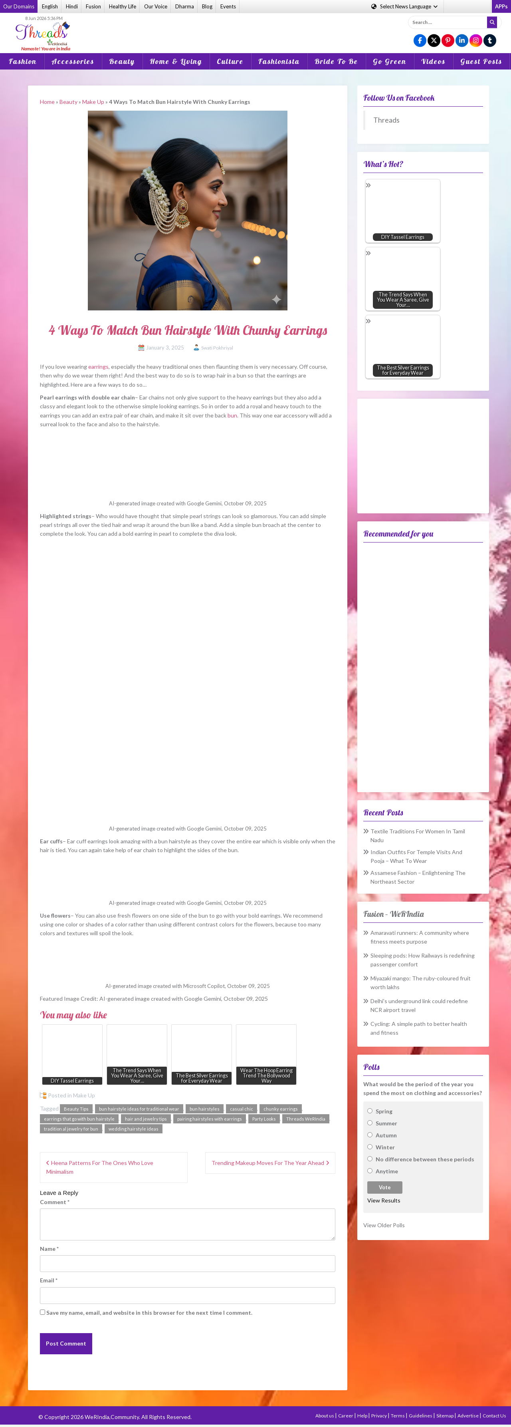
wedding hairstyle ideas (133, 1128)
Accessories (72, 61)
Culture (230, 61)
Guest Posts (481, 61)
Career (346, 1416)
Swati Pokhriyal (217, 348)
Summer (386, 1123)
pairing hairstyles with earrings (209, 1118)
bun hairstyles (205, 1108)
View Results (383, 1200)
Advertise (468, 1416)
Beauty (122, 61)
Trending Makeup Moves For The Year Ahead (268, 1162)
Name (49, 1248)
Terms (398, 1416)
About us (325, 1416)
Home (47, 101)
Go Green (389, 61)
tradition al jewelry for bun (71, 1128)
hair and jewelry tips (146, 1118)
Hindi (72, 6)
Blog (207, 6)
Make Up (93, 101)
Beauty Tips (76, 1108)
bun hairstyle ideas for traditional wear (139, 1108)
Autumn (386, 1135)
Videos (433, 61)
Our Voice (155, 6)
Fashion (23, 61)
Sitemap (445, 1416)
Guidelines (421, 1416)
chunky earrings (280, 1108)
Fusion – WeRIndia (393, 914)
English (50, 6)
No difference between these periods (425, 1159)
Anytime (387, 1171)
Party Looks (264, 1118)
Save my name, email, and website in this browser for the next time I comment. (149, 1312)
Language (405, 6)
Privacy (379, 1416)
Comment (54, 1201)
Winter (385, 1147)
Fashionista (279, 61)
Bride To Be (336, 61)
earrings (98, 366)
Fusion (93, 6)
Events (228, 6)
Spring (384, 1111)
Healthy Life (122, 6)
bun (232, 415)
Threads (386, 120)
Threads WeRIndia (305, 1118)
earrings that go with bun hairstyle (79, 1118)
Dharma (184, 6)
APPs (501, 6)
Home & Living (176, 61)
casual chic (241, 1108)
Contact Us (494, 1416)
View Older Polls (384, 1225)
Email (48, 1280)
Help (362, 1416)
